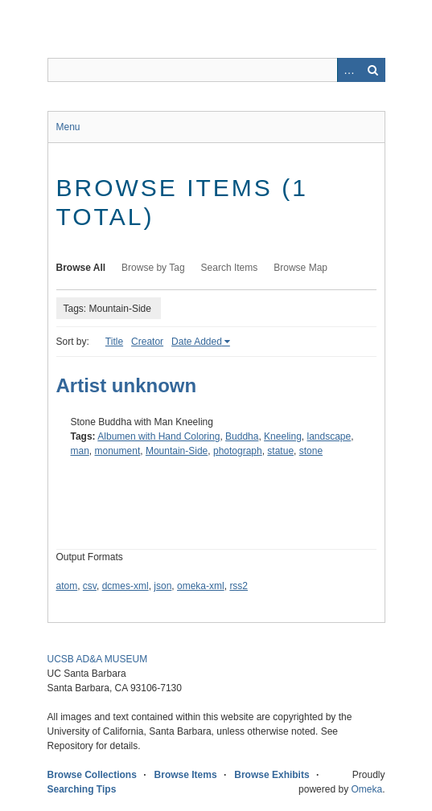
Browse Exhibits (271, 774)
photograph (237, 451)
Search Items (229, 267)
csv (90, 586)
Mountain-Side (177, 451)
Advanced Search (349, 70)
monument (118, 451)
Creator (147, 341)
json (162, 586)
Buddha (241, 436)
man (80, 451)
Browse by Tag (153, 267)
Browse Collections (92, 774)
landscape (329, 436)
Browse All (81, 267)
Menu (68, 127)
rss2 (238, 586)
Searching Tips (82, 789)
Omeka (366, 789)
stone (311, 451)
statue (280, 451)
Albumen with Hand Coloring (158, 436)
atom (67, 586)
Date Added (196, 341)
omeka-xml (200, 586)
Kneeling (283, 436)
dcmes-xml (125, 586)
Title (114, 341)
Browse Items (185, 774)
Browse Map (300, 267)
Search (373, 70)
